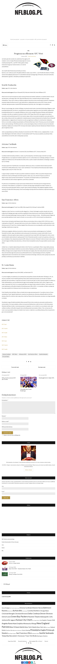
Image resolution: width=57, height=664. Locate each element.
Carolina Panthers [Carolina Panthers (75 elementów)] (33, 611)
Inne (3, 545)
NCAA (3, 547)
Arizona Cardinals (7, 354)
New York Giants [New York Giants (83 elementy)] (31, 627)
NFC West (14, 354)
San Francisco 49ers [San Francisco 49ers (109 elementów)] (24, 633)
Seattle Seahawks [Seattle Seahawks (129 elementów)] (46, 633)
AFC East (4, 324)
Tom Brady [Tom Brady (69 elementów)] (33, 636)
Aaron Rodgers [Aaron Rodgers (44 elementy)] (6, 608)
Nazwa (4, 416)
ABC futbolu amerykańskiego (8, 539)
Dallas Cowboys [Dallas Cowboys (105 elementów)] (34, 613)
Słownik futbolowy (22, 641)
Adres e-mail (5, 421)
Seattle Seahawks (43, 354)
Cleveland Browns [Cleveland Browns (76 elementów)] (21, 613)
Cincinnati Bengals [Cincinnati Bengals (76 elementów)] (8, 613)
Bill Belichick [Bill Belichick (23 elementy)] (10, 610)
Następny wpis (41, 367)
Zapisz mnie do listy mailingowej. (11, 435)
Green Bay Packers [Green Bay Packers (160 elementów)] (19, 616)
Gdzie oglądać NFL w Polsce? (35, 641)
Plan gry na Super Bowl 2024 (15, 574)
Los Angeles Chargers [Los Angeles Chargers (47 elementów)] (46, 620)
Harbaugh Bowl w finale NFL (46, 378)
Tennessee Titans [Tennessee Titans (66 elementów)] (23, 636)
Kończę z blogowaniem (14, 563)
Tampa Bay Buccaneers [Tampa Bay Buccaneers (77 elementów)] (10, 636)
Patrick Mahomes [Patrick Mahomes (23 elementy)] (18, 630)
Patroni (46, 641)
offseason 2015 (22, 354)
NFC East (4, 341)
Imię (3, 486)
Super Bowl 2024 (12, 641)
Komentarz (5, 400)
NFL (28, 50)
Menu (5, 45)
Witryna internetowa (7, 426)
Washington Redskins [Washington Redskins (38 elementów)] (42, 636)
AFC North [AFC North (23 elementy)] (12, 608)
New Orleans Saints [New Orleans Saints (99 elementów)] (17, 627)
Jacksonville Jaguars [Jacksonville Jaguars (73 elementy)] (9, 620)
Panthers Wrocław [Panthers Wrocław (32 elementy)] (10, 630)
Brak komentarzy (32, 56)
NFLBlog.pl (6, 584)
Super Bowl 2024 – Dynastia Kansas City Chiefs (20, 568)
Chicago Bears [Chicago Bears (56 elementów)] (44, 611)
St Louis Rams (6, 356)
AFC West (4, 336)
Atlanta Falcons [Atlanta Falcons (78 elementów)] (37, 608)
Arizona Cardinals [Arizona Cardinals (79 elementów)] (26, 608)
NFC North (5, 345)
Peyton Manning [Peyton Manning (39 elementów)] (26, 630)
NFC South (4, 349)
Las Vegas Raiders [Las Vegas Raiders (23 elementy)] (36, 620)
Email (3, 491)
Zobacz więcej (28, 469)
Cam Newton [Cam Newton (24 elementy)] (24, 610)
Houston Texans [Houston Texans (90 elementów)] (34, 617)
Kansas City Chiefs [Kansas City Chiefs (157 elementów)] (24, 620)
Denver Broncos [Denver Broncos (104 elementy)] (46, 613)
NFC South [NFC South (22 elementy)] (48, 627)
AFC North (4, 328)
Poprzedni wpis (15, 367)
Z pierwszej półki (6, 596)
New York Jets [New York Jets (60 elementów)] (41, 627)
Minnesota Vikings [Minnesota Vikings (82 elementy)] (29, 623)
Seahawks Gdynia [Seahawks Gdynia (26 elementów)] (35, 633)
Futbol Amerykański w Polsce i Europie (10, 542)
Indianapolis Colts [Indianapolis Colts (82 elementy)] (46, 617)
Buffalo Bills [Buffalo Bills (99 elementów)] (17, 611)
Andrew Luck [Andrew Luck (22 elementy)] (16, 608)
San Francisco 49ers (32, 354)
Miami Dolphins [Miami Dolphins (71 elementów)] (18, 623)
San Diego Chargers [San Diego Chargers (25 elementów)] (12, 633)
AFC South (4, 332)
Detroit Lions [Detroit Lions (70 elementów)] (6, 617)
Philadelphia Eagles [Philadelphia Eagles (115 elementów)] (38, 630)
